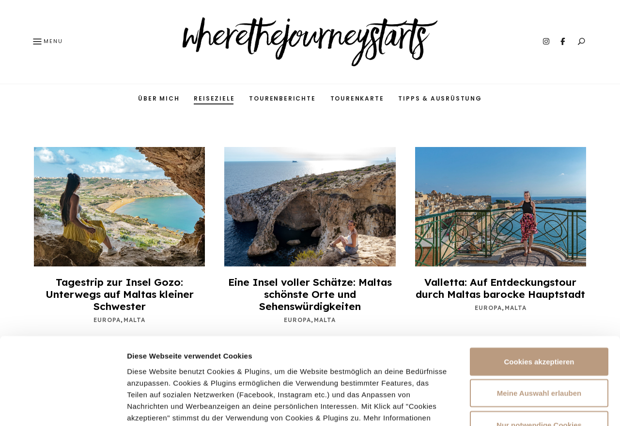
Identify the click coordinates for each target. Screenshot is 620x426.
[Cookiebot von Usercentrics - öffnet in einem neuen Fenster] (62, 407)
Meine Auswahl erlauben (539, 319)
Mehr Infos (509, 407)
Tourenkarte (357, 98)
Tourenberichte (282, 98)
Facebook (562, 41)
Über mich (158, 98)
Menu (47, 42)
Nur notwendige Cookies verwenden (539, 357)
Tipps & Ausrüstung (439, 98)
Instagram (546, 41)
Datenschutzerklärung (238, 355)
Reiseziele (214, 98)
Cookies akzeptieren (539, 287)
